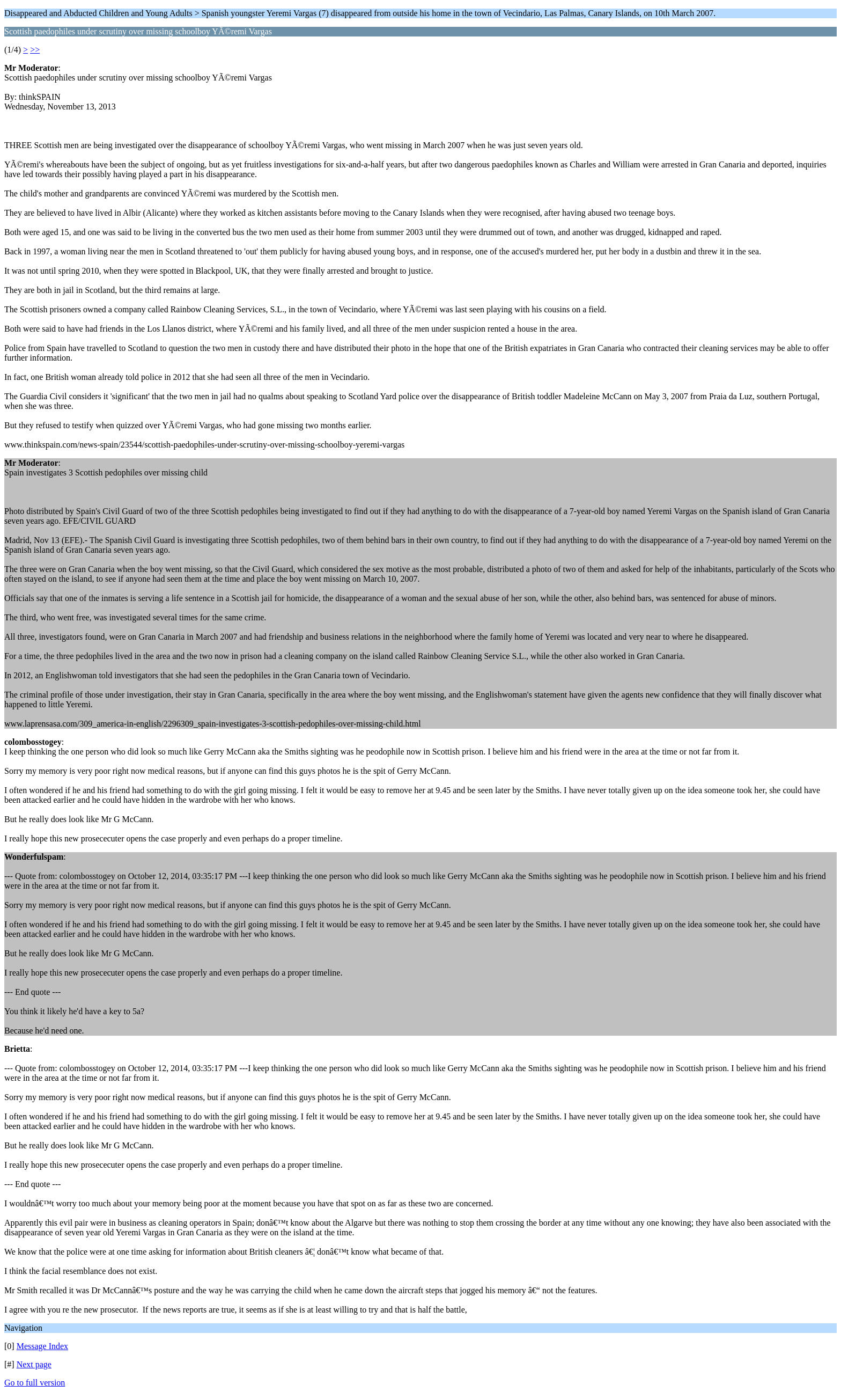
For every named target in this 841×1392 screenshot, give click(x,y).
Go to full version (34, 1382)
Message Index (42, 1346)
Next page (34, 1364)
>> (35, 49)
